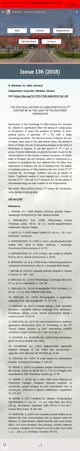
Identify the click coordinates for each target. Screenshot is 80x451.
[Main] (17, 30)
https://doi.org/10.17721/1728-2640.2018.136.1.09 (41, 96)
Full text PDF (15, 199)
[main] (40, 71)
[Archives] (40, 30)
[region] (40, 4)
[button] (3, 11)
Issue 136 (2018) (40, 71)
